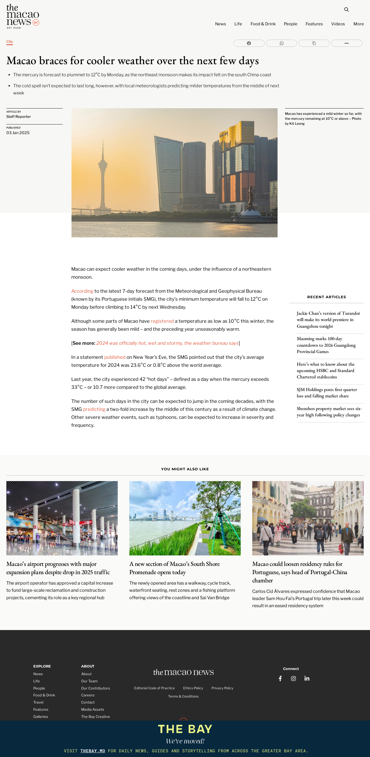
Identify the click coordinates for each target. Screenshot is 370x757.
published (114, 341)
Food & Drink (263, 23)
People (290, 23)
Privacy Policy (222, 674)
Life (238, 23)
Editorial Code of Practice (154, 674)
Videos (338, 23)
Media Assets (92, 694)
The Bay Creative (95, 701)
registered (162, 305)
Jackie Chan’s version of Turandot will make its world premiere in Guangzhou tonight (328, 315)
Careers (88, 680)
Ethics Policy (193, 674)
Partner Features (47, 715)
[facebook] (280, 660)
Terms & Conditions (183, 682)
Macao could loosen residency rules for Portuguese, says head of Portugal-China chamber (299, 557)
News (220, 23)
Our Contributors (95, 673)
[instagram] (293, 660)
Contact (88, 687)
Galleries (40, 701)
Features (314, 23)
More (358, 23)
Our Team (89, 666)
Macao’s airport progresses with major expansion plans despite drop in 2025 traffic (58, 553)
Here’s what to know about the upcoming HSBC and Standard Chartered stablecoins (326, 365)
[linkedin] (307, 660)
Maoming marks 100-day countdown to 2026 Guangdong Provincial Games (326, 340)
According (82, 275)
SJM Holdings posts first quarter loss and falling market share (327, 388)
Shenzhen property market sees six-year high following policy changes (329, 407)
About (86, 658)
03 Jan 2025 (17, 133)
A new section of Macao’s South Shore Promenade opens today (174, 553)
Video (38, 708)
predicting (94, 393)
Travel (38, 687)
